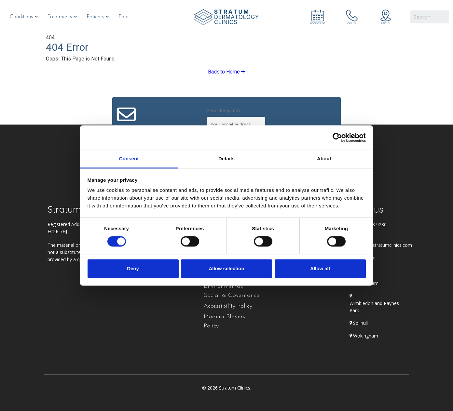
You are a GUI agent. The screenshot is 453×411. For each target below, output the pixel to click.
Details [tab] (226, 158)
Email (223, 110)
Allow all (320, 268)
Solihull (360, 323)
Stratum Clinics (78, 209)
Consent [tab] (129, 158)
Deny (133, 268)
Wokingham (365, 336)
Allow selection (226, 268)
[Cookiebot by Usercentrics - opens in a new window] (337, 137)
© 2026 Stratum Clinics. (226, 388)
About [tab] (324, 158)
